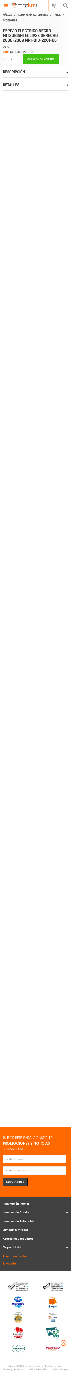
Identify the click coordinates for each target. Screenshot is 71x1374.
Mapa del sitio (12, 1247)
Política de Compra (60, 1369)
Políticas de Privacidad (38, 1369)
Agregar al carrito (40, 58)
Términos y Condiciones (13, 1369)
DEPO (6, 46)
